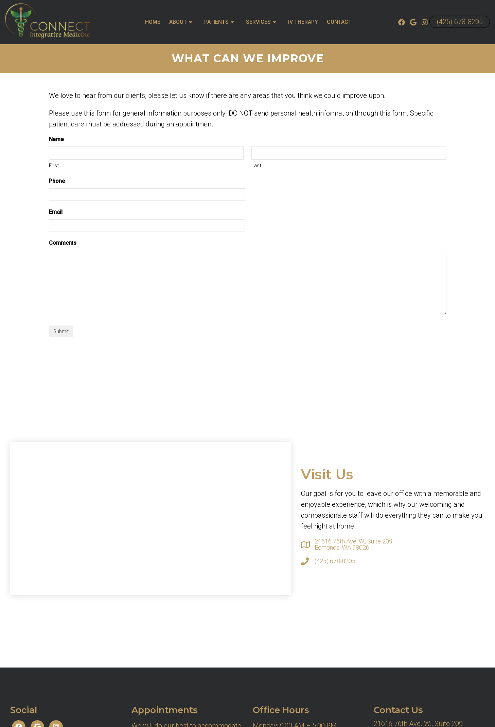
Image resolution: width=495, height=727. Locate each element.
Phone (57, 181)
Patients (216, 22)
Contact (339, 22)
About (178, 22)
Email (56, 212)
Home (152, 22)
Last (256, 165)
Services (258, 22)
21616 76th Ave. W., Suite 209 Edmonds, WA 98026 (353, 544)
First (54, 165)
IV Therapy (303, 22)
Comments (62, 243)
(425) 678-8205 (460, 22)
